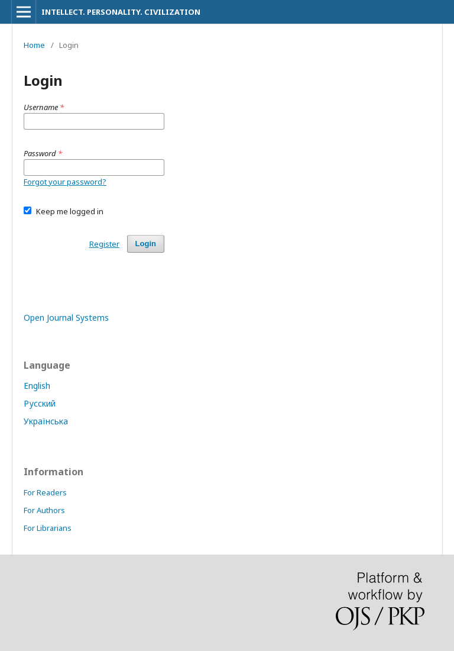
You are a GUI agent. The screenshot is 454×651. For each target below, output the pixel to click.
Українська (46, 421)
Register (104, 244)
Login (145, 243)
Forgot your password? (65, 181)
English (37, 385)
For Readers (45, 492)
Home (34, 45)
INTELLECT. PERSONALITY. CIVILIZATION (120, 12)
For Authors (44, 510)
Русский (40, 403)
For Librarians (48, 528)
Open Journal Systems (66, 317)
